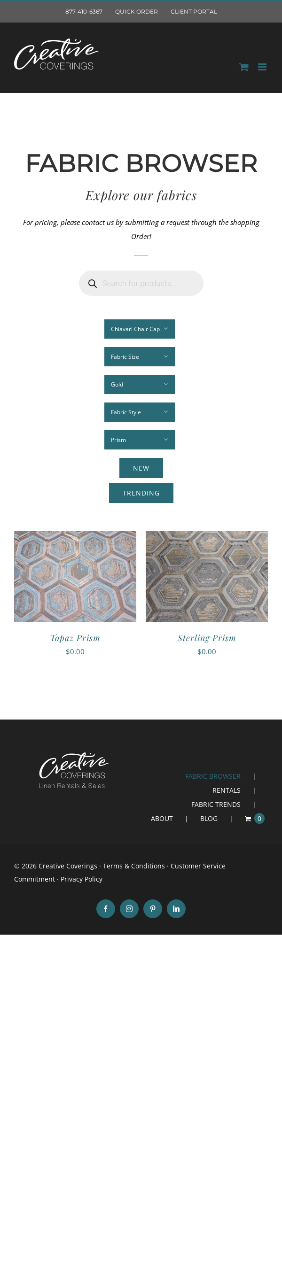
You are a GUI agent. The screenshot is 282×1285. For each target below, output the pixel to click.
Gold (117, 384)
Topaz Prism (75, 637)
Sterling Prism (207, 637)
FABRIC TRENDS (216, 804)
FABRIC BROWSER (213, 776)
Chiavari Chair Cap (135, 329)
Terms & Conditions (134, 865)
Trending (141, 492)
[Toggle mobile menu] (263, 67)
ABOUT (162, 818)
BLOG (209, 818)
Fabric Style (126, 412)
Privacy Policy (81, 879)
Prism (118, 440)
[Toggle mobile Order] (244, 67)
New (141, 468)
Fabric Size (125, 357)
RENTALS (226, 790)
